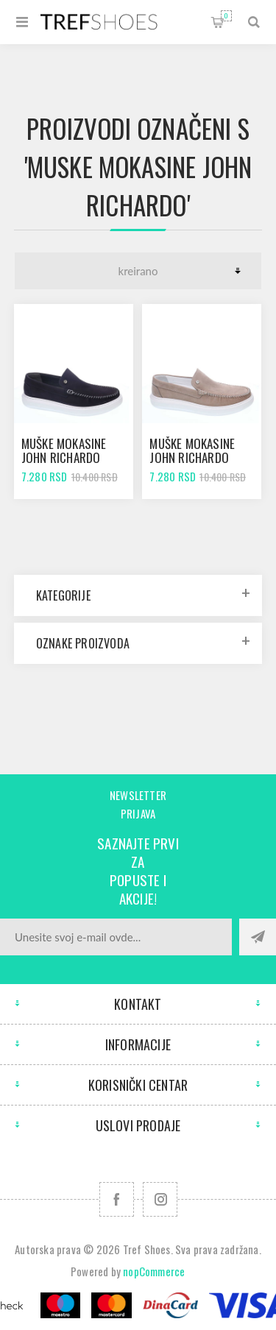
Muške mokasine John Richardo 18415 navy (64, 457)
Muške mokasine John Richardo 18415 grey (192, 457)
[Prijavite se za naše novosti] (116, 937)
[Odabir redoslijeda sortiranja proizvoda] (138, 270)
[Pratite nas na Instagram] (160, 1199)
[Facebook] (116, 1199)
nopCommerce (154, 1271)
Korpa (226, 15)
